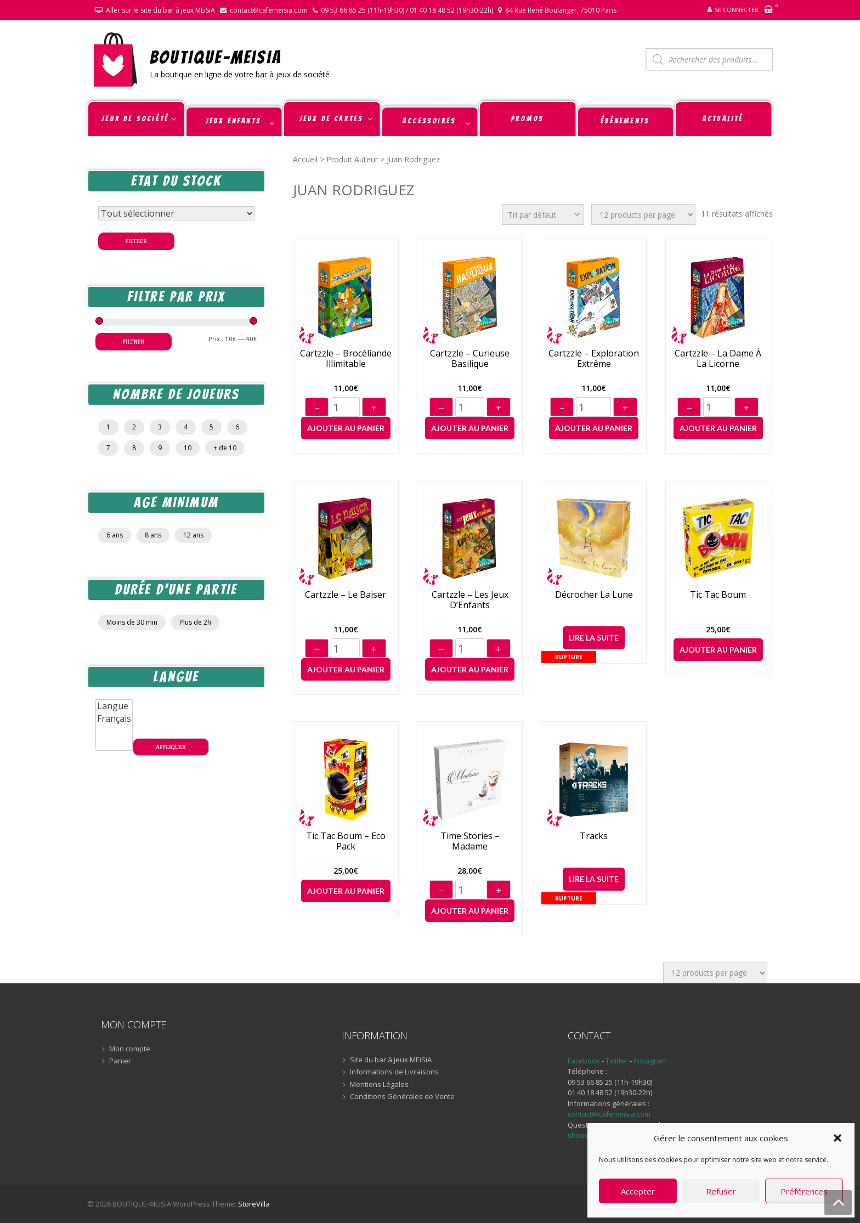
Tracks (594, 836)
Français (114, 718)
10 (187, 447)
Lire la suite (594, 637)
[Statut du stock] (176, 213)
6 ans (114, 535)
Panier (120, 1061)
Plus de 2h (195, 622)
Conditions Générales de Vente (402, 1096)
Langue (114, 706)
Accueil (305, 159)
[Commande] (543, 214)
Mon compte (129, 1049)
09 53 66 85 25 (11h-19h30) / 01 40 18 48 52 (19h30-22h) (407, 10)
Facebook (584, 1061)
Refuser (721, 1191)
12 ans (193, 535)
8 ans (153, 535)
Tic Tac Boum (718, 595)
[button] (837, 1138)
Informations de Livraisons (394, 1072)
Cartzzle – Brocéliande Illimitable (346, 358)
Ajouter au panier (345, 428)
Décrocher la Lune (594, 595)
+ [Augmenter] (374, 408)
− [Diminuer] (316, 408)
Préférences (804, 1191)
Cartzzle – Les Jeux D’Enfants (470, 600)
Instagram (650, 1061)
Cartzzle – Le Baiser (345, 595)
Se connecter (737, 9)
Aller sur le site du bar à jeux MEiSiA (160, 10)
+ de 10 (224, 447)
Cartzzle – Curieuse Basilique (470, 358)
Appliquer (171, 747)
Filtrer (137, 241)
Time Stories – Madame (470, 841)
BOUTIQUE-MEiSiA (216, 57)
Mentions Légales (379, 1084)
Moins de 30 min (131, 622)
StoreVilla (254, 1204)
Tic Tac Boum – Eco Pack (346, 841)
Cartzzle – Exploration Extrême (593, 358)
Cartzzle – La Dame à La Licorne (718, 358)
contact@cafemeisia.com (269, 10)
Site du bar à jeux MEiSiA (391, 1060)
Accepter (638, 1191)
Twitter (618, 1061)
